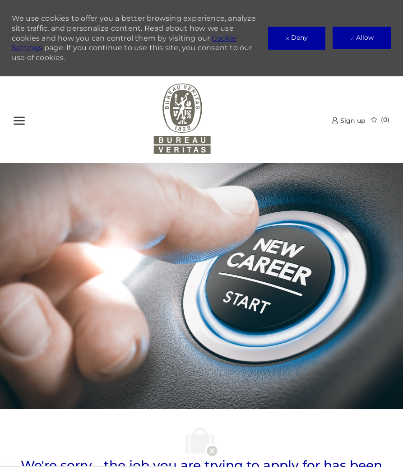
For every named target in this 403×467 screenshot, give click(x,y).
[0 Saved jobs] (380, 120)
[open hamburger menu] (19, 119)
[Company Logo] (182, 120)
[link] (348, 120)
